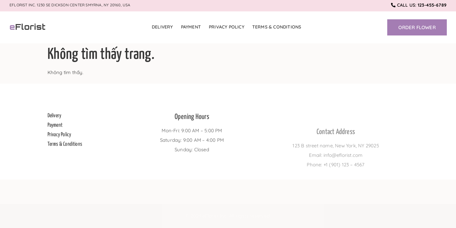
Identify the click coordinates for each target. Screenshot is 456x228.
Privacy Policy (226, 27)
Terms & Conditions (276, 27)
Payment (191, 27)
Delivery (162, 27)
